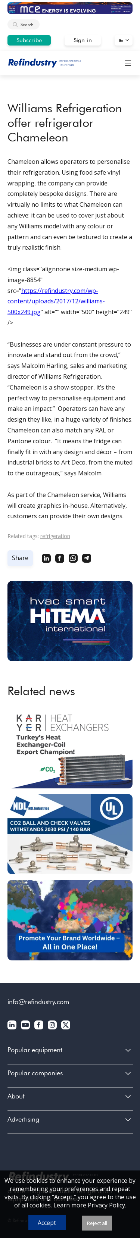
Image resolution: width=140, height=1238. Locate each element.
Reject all (97, 1223)
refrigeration (55, 536)
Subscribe (29, 40)
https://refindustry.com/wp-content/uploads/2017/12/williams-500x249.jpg (56, 301)
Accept (47, 1223)
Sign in (83, 40)
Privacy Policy (106, 1205)
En (121, 40)
